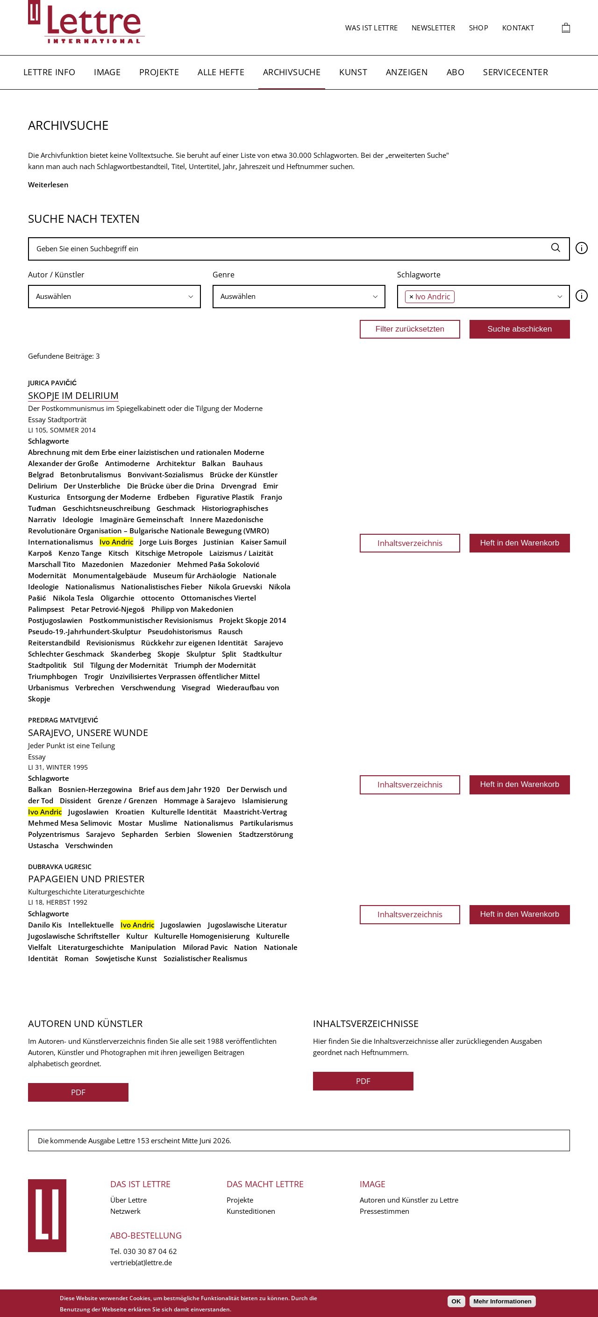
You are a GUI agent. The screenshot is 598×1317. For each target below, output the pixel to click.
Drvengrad (238, 485)
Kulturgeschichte (54, 891)
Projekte (159, 72)
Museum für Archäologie (194, 575)
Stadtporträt (67, 419)
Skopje (168, 653)
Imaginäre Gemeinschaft (142, 519)
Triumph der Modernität (215, 665)
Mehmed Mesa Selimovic (70, 823)
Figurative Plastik (225, 497)
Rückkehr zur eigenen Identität (194, 642)
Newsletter (433, 27)
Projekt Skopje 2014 (252, 620)
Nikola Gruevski (235, 586)
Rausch (230, 631)
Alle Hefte (221, 72)
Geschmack (176, 508)
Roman (76, 958)
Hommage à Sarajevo (199, 800)
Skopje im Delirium (73, 395)
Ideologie (78, 519)
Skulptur (200, 653)
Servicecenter (515, 72)
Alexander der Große (63, 463)
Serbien (178, 834)
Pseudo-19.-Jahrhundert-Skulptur (84, 631)
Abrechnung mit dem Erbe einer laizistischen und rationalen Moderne (146, 452)
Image (107, 72)
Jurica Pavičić (52, 382)
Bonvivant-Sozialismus (165, 474)
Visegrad (196, 687)
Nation (245, 947)
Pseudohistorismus (180, 631)
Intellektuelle (91, 924)
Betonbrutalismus (90, 474)
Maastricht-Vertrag (255, 811)
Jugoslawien (88, 811)
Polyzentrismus (53, 834)
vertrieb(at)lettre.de (141, 1262)
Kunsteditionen (251, 1211)
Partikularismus (266, 823)
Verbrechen (94, 687)
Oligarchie (117, 597)
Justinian (219, 541)
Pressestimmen (384, 1211)
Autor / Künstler (56, 274)
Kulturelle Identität (184, 811)
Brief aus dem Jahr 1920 (179, 789)
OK (456, 1301)
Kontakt (518, 27)
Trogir (93, 676)
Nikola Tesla (73, 597)
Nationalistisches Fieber (161, 586)
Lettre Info (49, 72)
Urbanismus (48, 687)
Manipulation (153, 947)
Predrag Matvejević (63, 719)
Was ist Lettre (371, 27)
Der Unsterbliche (92, 485)
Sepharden (139, 834)
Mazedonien (103, 564)
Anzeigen (407, 72)
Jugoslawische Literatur (247, 924)
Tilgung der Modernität (129, 665)
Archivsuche (291, 72)
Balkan (214, 463)
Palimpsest (46, 609)
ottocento (157, 597)
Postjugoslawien (55, 620)
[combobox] (114, 296)
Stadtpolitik (47, 665)
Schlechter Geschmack (66, 653)
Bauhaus (247, 463)
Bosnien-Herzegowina (95, 789)
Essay (37, 419)
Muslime (163, 823)
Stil (78, 665)
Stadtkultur (262, 653)
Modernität (47, 575)
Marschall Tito (51, 564)
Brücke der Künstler (244, 474)
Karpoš (40, 553)
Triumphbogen (53, 676)
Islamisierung (264, 800)
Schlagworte (419, 274)
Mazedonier (150, 564)
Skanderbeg (131, 653)
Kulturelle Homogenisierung (201, 936)
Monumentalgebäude (110, 575)
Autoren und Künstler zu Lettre (409, 1199)
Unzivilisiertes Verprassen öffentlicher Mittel (185, 676)
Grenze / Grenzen (127, 800)
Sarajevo (268, 642)
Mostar (130, 823)
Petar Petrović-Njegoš (108, 609)
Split (229, 653)
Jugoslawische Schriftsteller (74, 936)
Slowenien (214, 834)
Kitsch (118, 553)
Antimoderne (127, 463)
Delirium (42, 485)
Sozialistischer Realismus (205, 958)
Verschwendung (148, 687)
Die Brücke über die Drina (170, 485)
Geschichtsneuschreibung (106, 508)
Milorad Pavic (205, 947)
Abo (455, 72)
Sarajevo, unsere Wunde (88, 732)
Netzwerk (125, 1211)
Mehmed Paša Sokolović (218, 564)
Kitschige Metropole (169, 553)
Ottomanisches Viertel (218, 597)
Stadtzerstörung (266, 834)
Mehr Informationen (503, 1301)
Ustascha (43, 845)
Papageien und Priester (86, 878)
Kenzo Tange (80, 553)
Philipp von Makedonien (192, 609)
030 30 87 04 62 (150, 1251)
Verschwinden (89, 845)
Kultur (137, 936)
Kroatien (130, 811)
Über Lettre (128, 1199)
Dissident (75, 800)
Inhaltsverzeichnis (409, 543)
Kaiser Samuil (263, 541)
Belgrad (41, 474)
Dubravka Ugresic (60, 866)
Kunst (353, 72)
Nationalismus (89, 586)
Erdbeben (173, 497)
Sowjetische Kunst (126, 958)
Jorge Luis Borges (168, 541)
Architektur (176, 463)
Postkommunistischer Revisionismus (151, 620)
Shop (478, 27)
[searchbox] (114, 296)
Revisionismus (110, 642)
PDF (78, 1092)
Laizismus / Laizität (241, 553)
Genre (224, 274)
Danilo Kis (45, 924)
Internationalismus (60, 541)
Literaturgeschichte (113, 891)
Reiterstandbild (54, 642)
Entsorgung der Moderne (109, 497)
